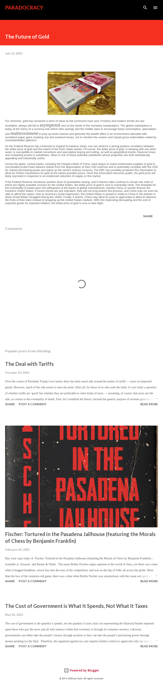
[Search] (145, 7)
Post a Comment (33, 404)
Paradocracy (24, 7)
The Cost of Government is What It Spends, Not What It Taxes (76, 606)
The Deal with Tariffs (29, 364)
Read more (149, 404)
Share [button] (148, 216)
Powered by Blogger (81, 670)
